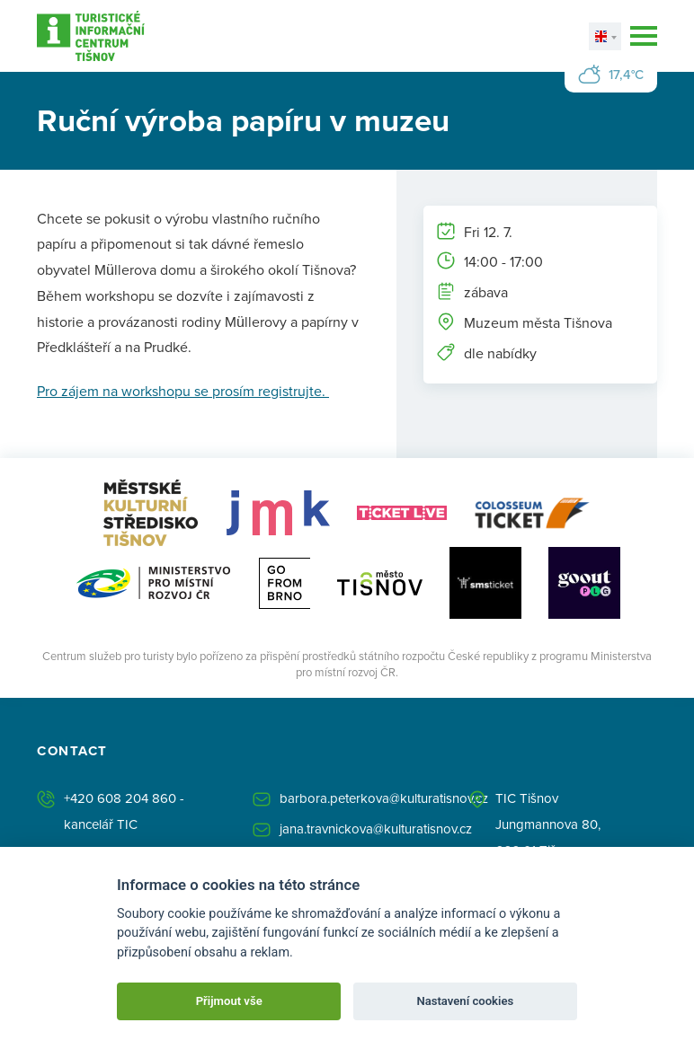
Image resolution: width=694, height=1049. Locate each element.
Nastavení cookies (464, 1001)
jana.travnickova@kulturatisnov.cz (376, 828)
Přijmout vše (229, 1001)
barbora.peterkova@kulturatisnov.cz (384, 798)
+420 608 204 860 (120, 798)
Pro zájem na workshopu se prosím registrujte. (183, 391)
